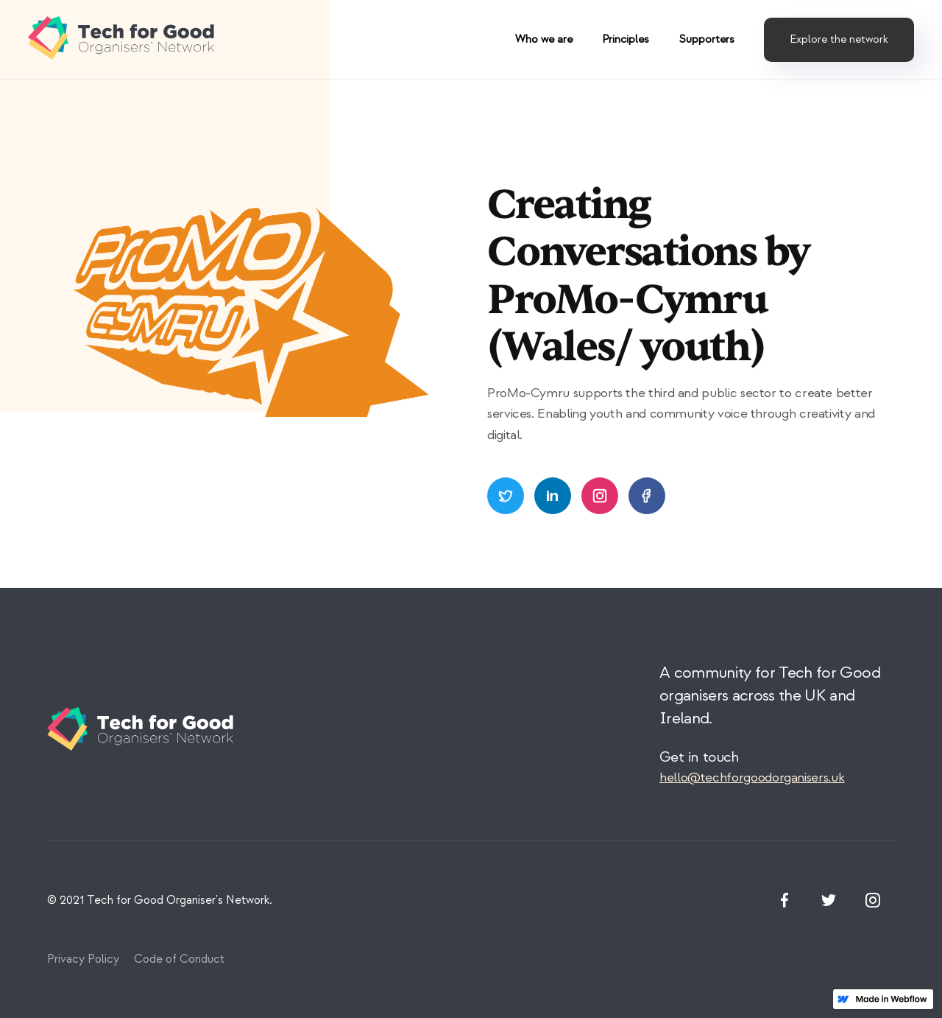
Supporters (706, 39)
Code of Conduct (179, 959)
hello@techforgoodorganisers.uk (751, 777)
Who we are (544, 39)
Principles (625, 39)
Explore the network (839, 39)
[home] (123, 39)
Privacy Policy (83, 959)
